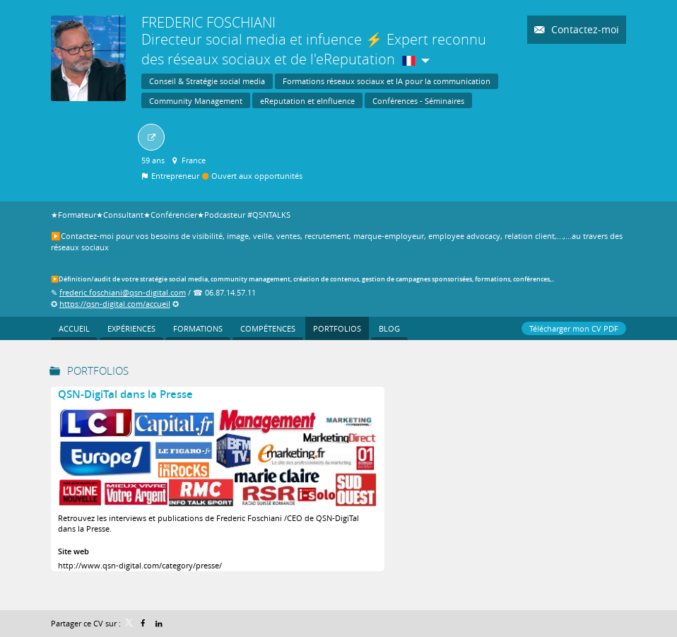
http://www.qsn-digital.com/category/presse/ (140, 565)
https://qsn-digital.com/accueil (114, 303)
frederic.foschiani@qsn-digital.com (122, 292)
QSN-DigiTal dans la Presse (125, 394)
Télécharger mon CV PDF (573, 328)
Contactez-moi (583, 29)
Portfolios (98, 370)
